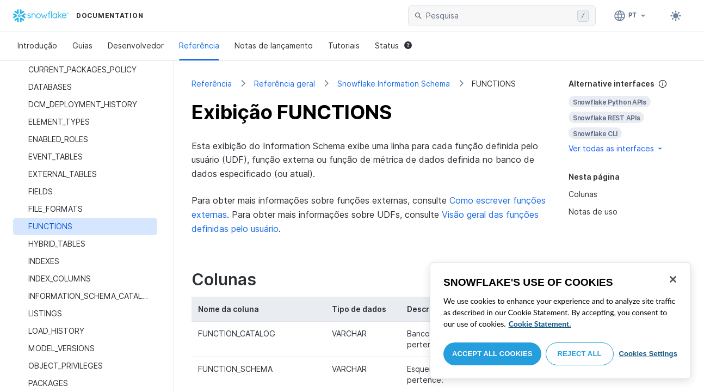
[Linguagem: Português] (630, 16)
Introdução (37, 45)
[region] (560, 320)
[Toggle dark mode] (676, 16)
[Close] (673, 279)
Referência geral (284, 83)
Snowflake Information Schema (393, 83)
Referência (199, 45)
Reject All (580, 354)
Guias (82, 45)
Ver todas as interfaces (616, 148)
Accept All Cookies (492, 354)
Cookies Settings (648, 354)
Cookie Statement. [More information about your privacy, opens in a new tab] (540, 323)
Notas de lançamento (273, 45)
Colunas (583, 194)
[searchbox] (499, 16)
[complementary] (628, 116)
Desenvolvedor (136, 45)
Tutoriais (344, 45)
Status (393, 45)
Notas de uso (593, 211)
